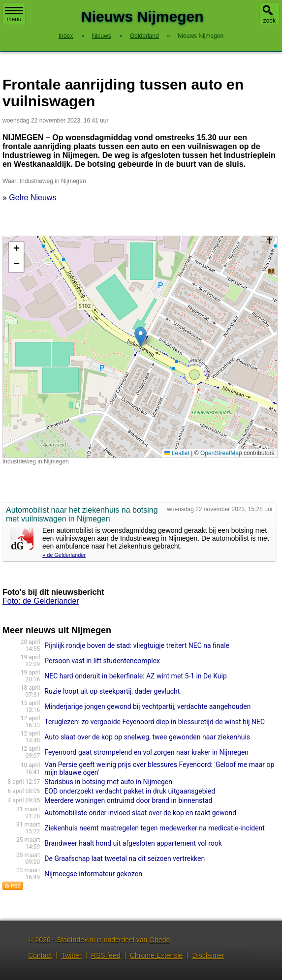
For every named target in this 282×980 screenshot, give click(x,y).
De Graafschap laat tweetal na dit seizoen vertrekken (124, 858)
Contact (40, 955)
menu (14, 15)
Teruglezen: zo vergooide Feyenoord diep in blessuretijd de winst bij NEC (154, 722)
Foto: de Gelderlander (40, 601)
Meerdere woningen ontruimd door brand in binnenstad (128, 800)
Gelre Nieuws (32, 197)
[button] (140, 337)
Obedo (159, 940)
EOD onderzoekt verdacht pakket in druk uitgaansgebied (129, 791)
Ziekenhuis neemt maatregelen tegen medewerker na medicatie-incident (154, 828)
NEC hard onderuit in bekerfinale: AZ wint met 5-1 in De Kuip (135, 676)
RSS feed (106, 955)
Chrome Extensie (156, 955)
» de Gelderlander (64, 555)
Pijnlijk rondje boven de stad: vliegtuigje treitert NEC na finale (136, 645)
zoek (269, 20)
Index (66, 35)
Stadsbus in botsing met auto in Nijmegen (108, 782)
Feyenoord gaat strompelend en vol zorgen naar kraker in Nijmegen (146, 752)
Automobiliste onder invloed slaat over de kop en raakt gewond (140, 813)
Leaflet (176, 453)
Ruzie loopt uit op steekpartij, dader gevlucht (112, 691)
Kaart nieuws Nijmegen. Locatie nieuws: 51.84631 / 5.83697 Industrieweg (139, 347)
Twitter (71, 955)
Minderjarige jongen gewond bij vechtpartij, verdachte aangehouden (147, 706)
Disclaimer (208, 955)
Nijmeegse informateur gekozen (93, 874)
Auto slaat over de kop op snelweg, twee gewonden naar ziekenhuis (147, 737)
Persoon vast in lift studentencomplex (102, 661)
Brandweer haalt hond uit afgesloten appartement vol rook (133, 843)
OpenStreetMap (221, 453)
